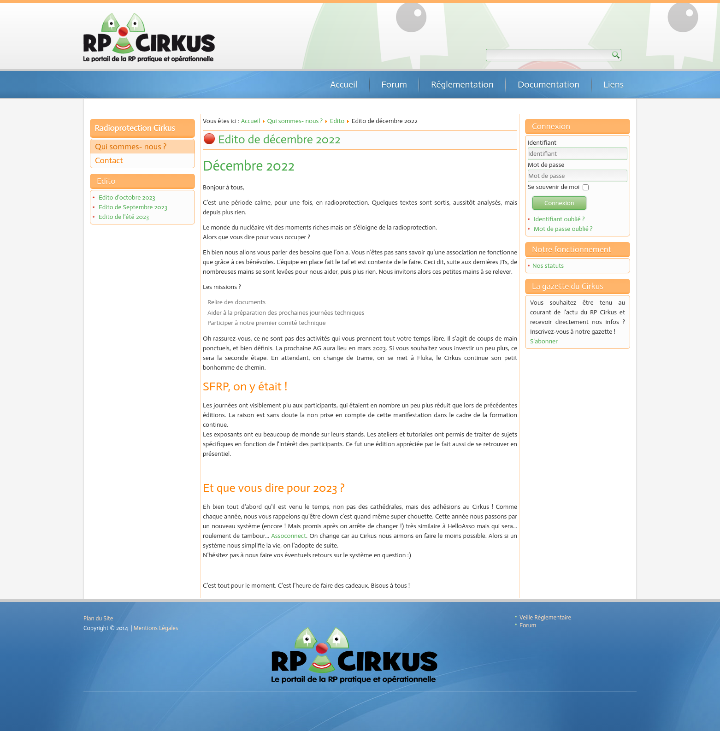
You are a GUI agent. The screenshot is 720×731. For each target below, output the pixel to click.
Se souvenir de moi (553, 187)
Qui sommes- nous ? (130, 146)
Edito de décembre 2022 (279, 139)
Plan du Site (98, 618)
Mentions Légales (156, 628)
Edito (337, 121)
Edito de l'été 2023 (124, 217)
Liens (613, 84)
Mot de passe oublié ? (563, 229)
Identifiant (542, 143)
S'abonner (544, 341)
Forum (394, 84)
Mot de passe (546, 165)
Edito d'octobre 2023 (127, 197)
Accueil (343, 84)
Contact (109, 160)
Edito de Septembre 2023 (133, 207)
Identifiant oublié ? (559, 219)
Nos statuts (548, 266)
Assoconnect (288, 536)
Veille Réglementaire (545, 617)
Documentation (548, 84)
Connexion (559, 203)
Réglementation (462, 84)
